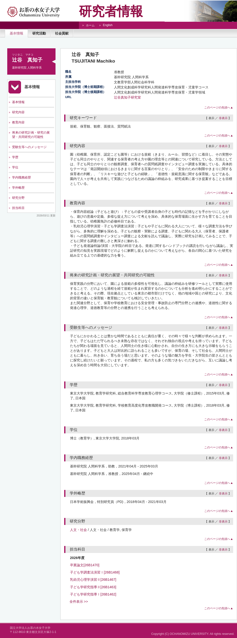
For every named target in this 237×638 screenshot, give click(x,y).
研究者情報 (111, 11)
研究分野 (18, 198)
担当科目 (18, 208)
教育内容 (18, 122)
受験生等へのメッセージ (29, 147)
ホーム (90, 25)
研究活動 (39, 33)
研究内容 (18, 112)
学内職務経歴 (21, 177)
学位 (15, 167)
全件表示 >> (79, 601)
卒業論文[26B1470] (84, 565)
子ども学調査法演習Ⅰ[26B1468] (95, 572)
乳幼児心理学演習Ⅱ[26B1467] (93, 579)
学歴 (15, 157)
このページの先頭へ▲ (218, 107)
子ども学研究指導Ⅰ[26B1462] (93, 594)
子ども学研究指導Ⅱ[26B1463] (93, 587)
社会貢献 (62, 33)
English (107, 25)
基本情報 (16, 33)
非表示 (223, 118)
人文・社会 (78, 530)
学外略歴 (18, 187)
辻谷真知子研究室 (127, 97)
